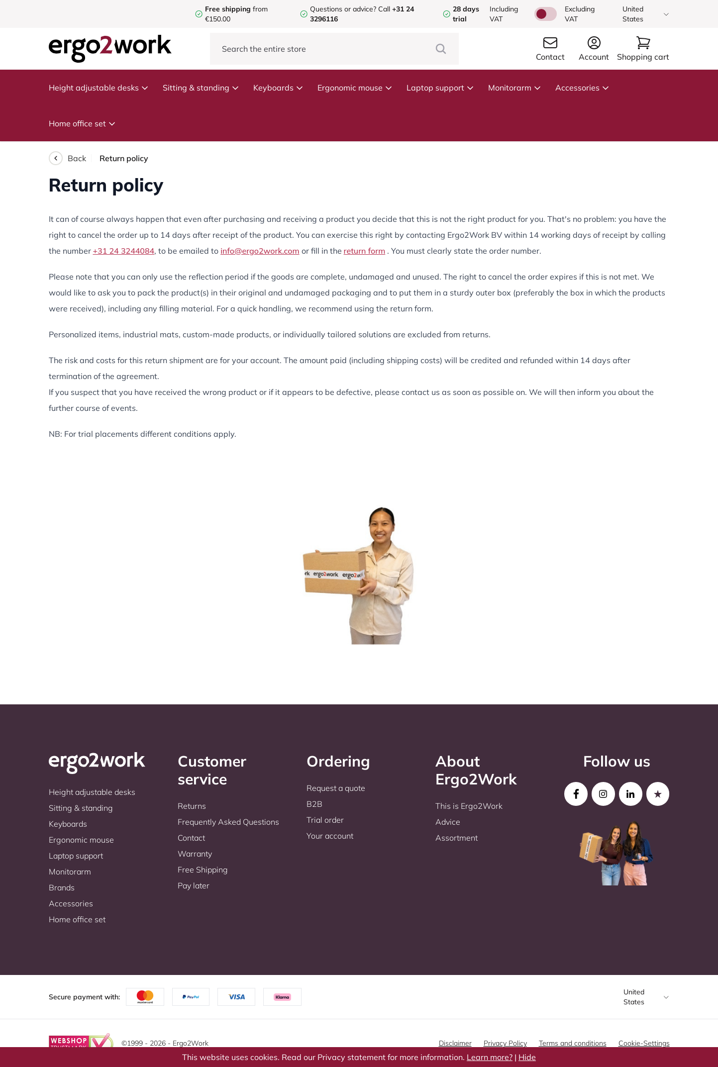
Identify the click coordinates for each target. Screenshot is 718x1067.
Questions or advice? (343, 8)
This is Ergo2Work (469, 806)
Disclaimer (455, 1043)
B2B (314, 804)
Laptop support (440, 88)
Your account (330, 836)
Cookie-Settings (644, 1043)
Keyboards (278, 88)
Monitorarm (514, 88)
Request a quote (336, 788)
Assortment (456, 838)
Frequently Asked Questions (228, 822)
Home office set (82, 123)
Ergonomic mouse (355, 88)
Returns (192, 806)
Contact (191, 838)
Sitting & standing (201, 88)
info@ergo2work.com (259, 251)
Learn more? (490, 1057)
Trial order (325, 820)
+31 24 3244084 (124, 251)
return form (365, 251)
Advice (447, 822)
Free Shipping (203, 869)
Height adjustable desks (99, 88)
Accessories (582, 88)
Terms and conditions (573, 1043)
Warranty (195, 854)
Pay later (193, 885)
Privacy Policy (505, 1043)
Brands (62, 887)
